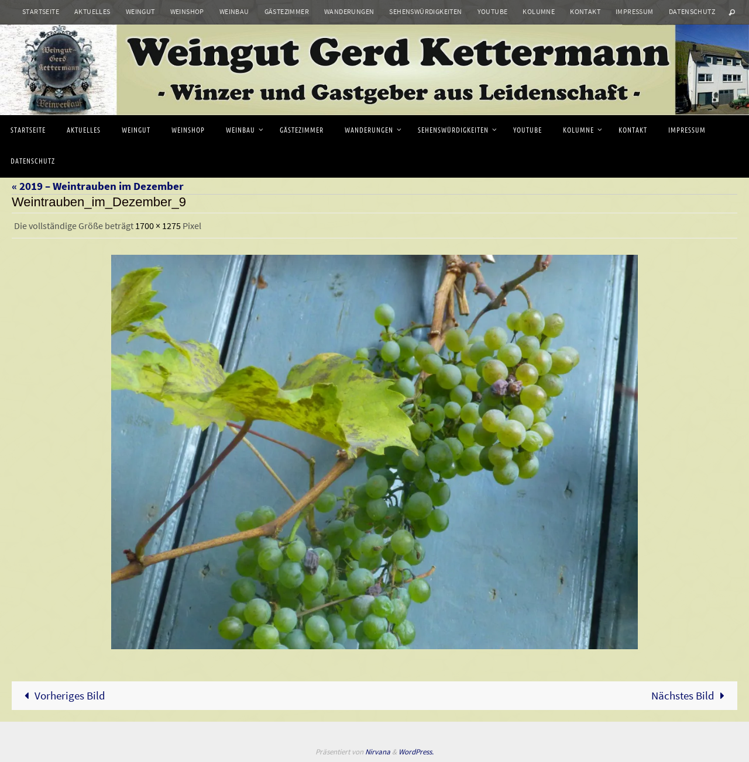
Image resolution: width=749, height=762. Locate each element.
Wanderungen (349, 11)
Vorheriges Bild (62, 695)
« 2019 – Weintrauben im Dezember (98, 186)
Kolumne (539, 11)
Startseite (40, 11)
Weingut (140, 11)
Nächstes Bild (690, 695)
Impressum (635, 11)
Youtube (492, 11)
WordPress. (416, 752)
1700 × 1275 (158, 225)
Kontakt (585, 11)
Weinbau (234, 11)
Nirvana (377, 752)
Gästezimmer (286, 11)
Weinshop (187, 11)
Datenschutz (692, 11)
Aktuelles (92, 11)
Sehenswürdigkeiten (425, 11)
